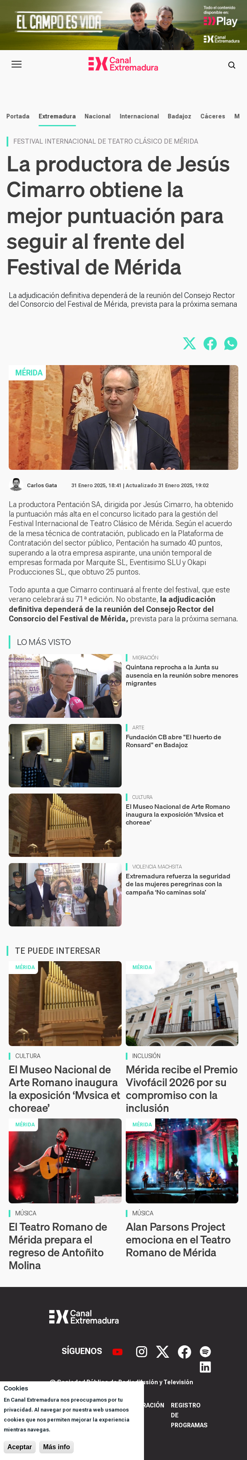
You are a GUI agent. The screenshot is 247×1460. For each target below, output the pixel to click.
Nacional (96, 116)
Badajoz (178, 116)
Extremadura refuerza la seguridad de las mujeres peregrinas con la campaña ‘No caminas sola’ (178, 884)
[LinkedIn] (205, 1366)
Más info (56, 1446)
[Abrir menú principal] (16, 64)
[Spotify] (205, 1351)
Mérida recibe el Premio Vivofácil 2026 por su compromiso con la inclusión (182, 1089)
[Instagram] (142, 1351)
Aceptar (19, 1446)
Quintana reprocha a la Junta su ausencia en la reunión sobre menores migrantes (182, 674)
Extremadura (55, 116)
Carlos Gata (42, 485)
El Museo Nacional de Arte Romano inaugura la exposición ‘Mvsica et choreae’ (178, 814)
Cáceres (211, 116)
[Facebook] (185, 1351)
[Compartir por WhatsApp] (230, 343)
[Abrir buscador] (231, 64)
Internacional (138, 116)
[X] (163, 1351)
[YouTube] (118, 1351)
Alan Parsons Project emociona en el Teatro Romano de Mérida (178, 1239)
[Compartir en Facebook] (210, 343)
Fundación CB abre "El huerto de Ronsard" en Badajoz (173, 740)
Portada (16, 116)
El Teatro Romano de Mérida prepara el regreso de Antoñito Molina (58, 1246)
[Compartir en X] (189, 343)
